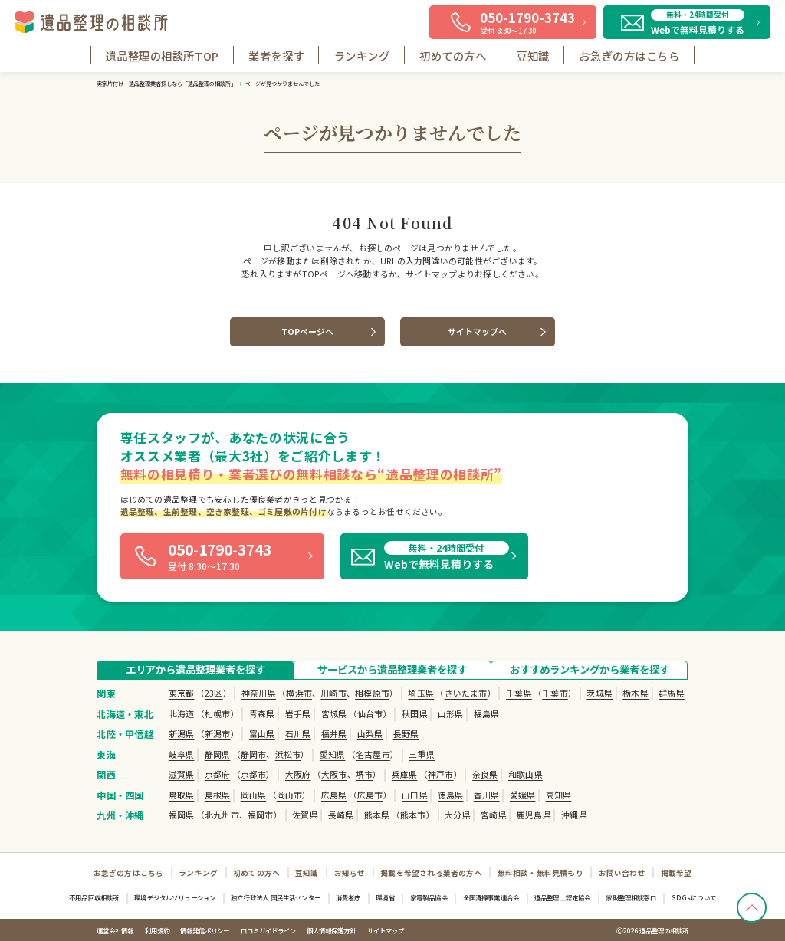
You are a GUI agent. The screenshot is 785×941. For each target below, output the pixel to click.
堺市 (364, 774)
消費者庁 (348, 897)
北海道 (182, 713)
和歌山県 (525, 774)
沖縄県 (574, 814)
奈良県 (485, 774)
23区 (214, 693)
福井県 (334, 733)
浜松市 (288, 754)
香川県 (487, 795)
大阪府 (298, 774)
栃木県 (635, 693)
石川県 (298, 733)
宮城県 (334, 713)
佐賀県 (305, 814)
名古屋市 (373, 754)
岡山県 (254, 795)
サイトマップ (385, 930)
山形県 (451, 713)
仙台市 (370, 713)
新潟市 (218, 733)
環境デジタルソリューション (174, 897)
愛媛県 (523, 795)
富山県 (262, 733)
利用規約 (157, 930)
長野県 (406, 733)
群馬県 (672, 693)
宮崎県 (494, 814)
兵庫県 (405, 774)
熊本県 (377, 814)
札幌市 (218, 713)
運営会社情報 (115, 930)
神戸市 (441, 774)
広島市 (370, 795)
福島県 (487, 713)
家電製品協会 (429, 897)
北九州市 (222, 814)
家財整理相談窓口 (630, 897)
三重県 (422, 754)
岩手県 (298, 713)
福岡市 (261, 814)
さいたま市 (466, 693)
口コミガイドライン (268, 930)
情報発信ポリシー (204, 930)
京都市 (254, 774)
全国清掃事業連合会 (491, 897)
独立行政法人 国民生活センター (275, 897)
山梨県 (370, 733)
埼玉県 (421, 693)
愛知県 (333, 754)
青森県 (262, 713)
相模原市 (372, 693)
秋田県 (415, 713)
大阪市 (334, 774)
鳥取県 (182, 795)
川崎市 (333, 693)
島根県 (218, 795)
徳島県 (451, 795)
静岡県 (218, 754)
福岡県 (182, 814)
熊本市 (413, 814)
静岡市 (254, 754)
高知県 (559, 795)
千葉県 (519, 693)
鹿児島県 (534, 814)
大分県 (458, 814)
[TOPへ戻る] (752, 908)
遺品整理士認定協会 (562, 897)
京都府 (218, 774)
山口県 (415, 795)
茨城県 (599, 693)
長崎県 (341, 814)
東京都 (182, 693)
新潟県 (182, 733)
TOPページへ (307, 331)
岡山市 (290, 795)
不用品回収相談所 (94, 897)
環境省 (385, 897)
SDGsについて (694, 897)
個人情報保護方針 (331, 930)
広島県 (334, 795)
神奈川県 (258, 693)
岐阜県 (182, 754)
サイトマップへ (477, 331)
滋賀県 (182, 774)
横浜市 (299, 693)
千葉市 (555, 693)
